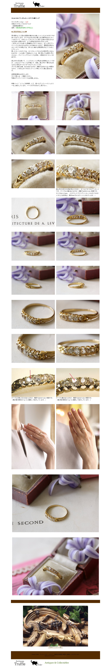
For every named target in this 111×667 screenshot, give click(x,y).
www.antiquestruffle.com (60, 655)
